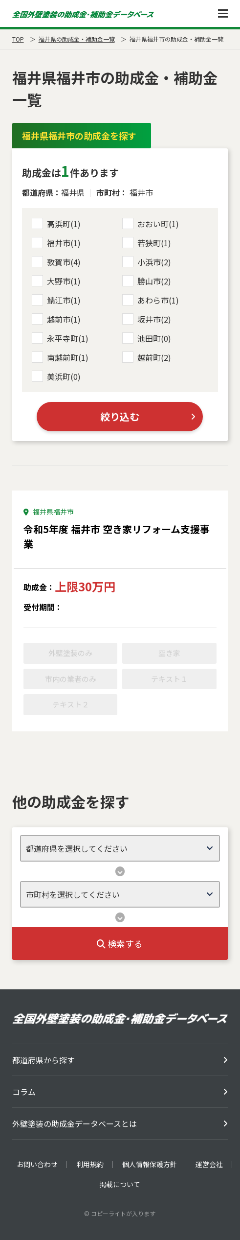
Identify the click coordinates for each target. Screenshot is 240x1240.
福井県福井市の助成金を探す (79, 135)
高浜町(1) (56, 224)
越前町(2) (146, 357)
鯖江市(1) (56, 300)
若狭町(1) (146, 243)
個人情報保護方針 (149, 1164)
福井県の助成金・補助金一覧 (77, 39)
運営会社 (209, 1164)
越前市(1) (56, 319)
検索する (120, 943)
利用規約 (90, 1164)
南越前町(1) (60, 357)
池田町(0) (146, 338)
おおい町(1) (150, 224)
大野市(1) (56, 281)
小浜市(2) (146, 262)
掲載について (119, 1184)
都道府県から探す (43, 1060)
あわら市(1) (150, 300)
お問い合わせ (37, 1164)
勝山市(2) (146, 281)
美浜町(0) (56, 376)
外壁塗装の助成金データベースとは (74, 1123)
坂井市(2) (146, 319)
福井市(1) (56, 243)
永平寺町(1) (60, 338)
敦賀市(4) (56, 262)
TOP (18, 39)
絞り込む (119, 416)
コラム (24, 1092)
